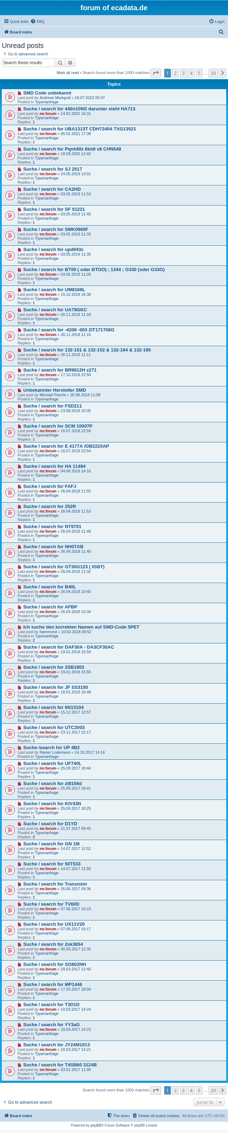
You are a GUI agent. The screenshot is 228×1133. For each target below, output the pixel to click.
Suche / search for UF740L (52, 763)
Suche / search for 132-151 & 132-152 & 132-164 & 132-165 (87, 350)
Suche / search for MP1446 (52, 984)
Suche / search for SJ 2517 (52, 169)
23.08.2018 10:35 (76, 411)
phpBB (96, 1125)
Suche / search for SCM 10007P (57, 426)
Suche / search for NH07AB (53, 546)
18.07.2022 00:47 (90, 98)
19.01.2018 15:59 (76, 652)
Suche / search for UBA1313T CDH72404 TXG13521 (79, 128)
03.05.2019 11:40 (76, 214)
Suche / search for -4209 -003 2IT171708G (69, 329)
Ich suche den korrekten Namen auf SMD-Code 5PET (81, 627)
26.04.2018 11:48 (76, 531)
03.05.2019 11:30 (76, 254)
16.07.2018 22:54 (76, 451)
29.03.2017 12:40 (76, 969)
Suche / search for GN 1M (51, 843)
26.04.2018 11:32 (76, 571)
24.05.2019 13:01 (76, 174)
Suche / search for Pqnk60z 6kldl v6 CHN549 (72, 149)
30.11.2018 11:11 (76, 355)
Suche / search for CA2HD (52, 189)
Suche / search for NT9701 (52, 526)
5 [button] (199, 73)
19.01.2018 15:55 (76, 672)
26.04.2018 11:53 (76, 511)
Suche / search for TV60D (51, 904)
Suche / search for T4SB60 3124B (60, 1064)
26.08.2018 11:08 (85, 395)
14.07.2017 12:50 (76, 868)
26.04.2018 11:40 (76, 551)
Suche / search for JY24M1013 (56, 1044)
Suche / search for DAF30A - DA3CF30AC (68, 647)
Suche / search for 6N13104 (53, 707)
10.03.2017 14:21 (76, 1049)
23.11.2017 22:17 (76, 732)
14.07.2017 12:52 (76, 848)
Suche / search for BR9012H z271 (60, 370)
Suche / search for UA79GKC (55, 309)
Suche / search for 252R (49, 506)
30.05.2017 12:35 (76, 949)
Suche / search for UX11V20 (54, 924)
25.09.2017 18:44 (76, 768)
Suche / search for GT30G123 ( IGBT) (64, 566)
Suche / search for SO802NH (54, 964)
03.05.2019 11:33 (76, 234)
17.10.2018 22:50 (76, 375)
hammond (48, 632)
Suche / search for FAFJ (49, 486)
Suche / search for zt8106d (52, 783)
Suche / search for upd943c (53, 249)
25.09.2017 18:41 (76, 788)
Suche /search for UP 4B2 (51, 747)
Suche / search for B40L (49, 586)
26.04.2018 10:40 (76, 591)
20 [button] (213, 73)
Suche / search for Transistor (55, 884)
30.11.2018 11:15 (76, 334)
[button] (155, 73)
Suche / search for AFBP (50, 607)
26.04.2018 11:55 (76, 491)
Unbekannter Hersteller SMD (54, 390)
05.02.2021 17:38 (76, 133)
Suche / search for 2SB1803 (53, 667)
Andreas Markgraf (54, 98)
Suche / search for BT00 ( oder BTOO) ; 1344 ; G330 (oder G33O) (94, 269)
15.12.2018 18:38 (76, 294)
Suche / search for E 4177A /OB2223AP (66, 446)
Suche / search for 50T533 (52, 863)
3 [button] (183, 73)
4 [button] (191, 73)
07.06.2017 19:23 (76, 909)
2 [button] (175, 73)
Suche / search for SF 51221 (54, 209)
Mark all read (68, 73)
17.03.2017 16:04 (76, 989)
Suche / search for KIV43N (52, 803)
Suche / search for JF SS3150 (55, 687)
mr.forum (47, 113)
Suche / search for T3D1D (51, 1004)
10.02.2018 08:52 (76, 632)
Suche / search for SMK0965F (55, 229)
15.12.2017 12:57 (76, 712)
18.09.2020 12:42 (76, 154)
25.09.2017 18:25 (76, 808)
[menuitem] (37, 21)
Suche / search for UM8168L (54, 289)
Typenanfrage (46, 102)
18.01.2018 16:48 (76, 692)
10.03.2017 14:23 (76, 1029)
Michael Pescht (52, 395)
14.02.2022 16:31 (76, 113)
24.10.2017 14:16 (90, 752)
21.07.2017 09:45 (76, 828)
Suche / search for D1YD (50, 823)
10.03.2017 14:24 (76, 1009)
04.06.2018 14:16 (76, 471)
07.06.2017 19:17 (76, 929)
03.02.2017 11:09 (76, 1069)
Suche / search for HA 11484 (54, 466)
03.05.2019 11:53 (76, 194)
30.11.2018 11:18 (76, 314)
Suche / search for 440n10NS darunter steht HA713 (79, 108)
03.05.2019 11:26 (76, 274)
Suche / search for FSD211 (52, 406)
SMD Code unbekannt (47, 93)
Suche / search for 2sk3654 (53, 944)
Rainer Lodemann (54, 752)
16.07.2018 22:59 (76, 431)
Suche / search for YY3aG (51, 1024)
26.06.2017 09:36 (76, 889)
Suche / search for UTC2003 (54, 727)
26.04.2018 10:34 (76, 612)
